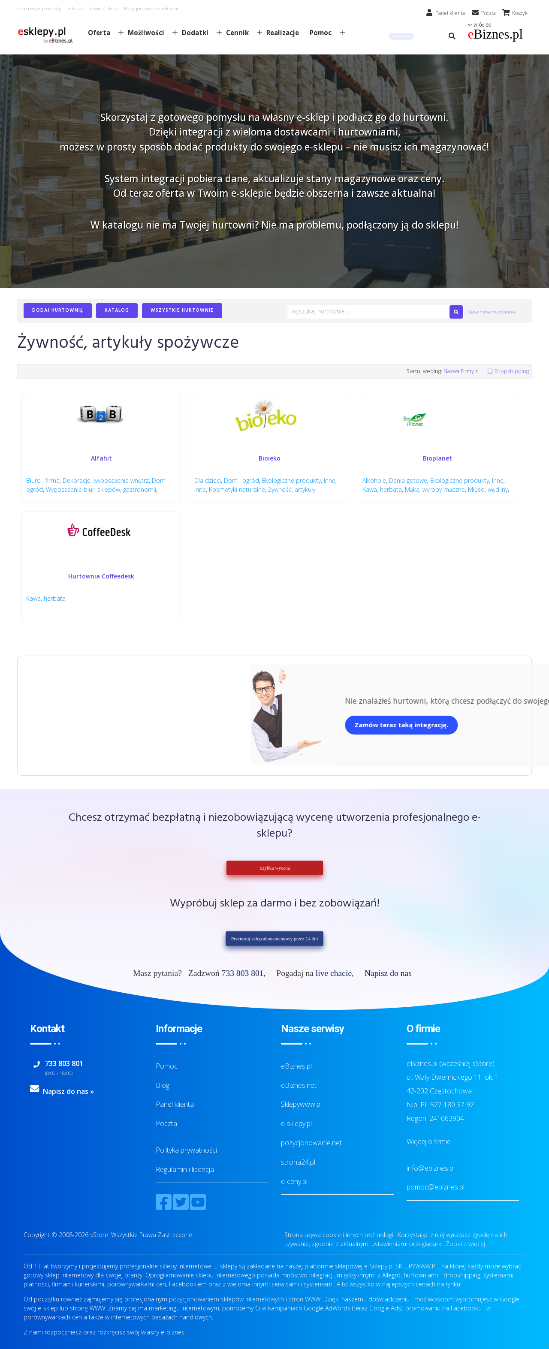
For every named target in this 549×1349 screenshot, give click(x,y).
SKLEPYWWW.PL (416, 1266)
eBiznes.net (299, 1085)
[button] (401, 36)
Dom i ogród (241, 480)
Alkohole (374, 480)
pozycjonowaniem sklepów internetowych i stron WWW (244, 1299)
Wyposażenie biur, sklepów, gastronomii (101, 489)
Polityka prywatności (186, 1150)
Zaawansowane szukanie (491, 312)
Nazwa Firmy (458, 371)
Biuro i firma (43, 480)
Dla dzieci (207, 480)
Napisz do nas (388, 973)
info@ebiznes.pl (431, 1168)
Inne (330, 480)
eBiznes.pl (296, 1066)
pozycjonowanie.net (311, 1142)
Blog (162, 1085)
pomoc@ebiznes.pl (436, 1187)
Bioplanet (437, 458)
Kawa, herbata (382, 489)
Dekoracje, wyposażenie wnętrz (106, 480)
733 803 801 (243, 973)
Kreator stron (103, 8)
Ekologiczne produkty (291, 480)
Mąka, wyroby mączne (435, 489)
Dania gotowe (408, 480)
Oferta (102, 32)
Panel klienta (175, 1104)
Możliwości (149, 32)
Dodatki (198, 32)
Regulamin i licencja (185, 1169)
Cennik (240, 32)
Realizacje (282, 32)
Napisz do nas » (68, 1091)
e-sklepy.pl (296, 1123)
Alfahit (101, 458)
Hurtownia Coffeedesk (101, 576)
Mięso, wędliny (488, 489)
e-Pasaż (76, 8)
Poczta (166, 1123)
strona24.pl (298, 1162)
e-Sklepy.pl (379, 1266)
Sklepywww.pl (301, 1104)
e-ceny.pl (294, 1181)
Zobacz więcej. (466, 1244)
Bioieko (270, 458)
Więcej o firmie (429, 1141)
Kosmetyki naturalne (237, 489)
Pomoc (324, 32)
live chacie (334, 973)
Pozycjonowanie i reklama (152, 8)
